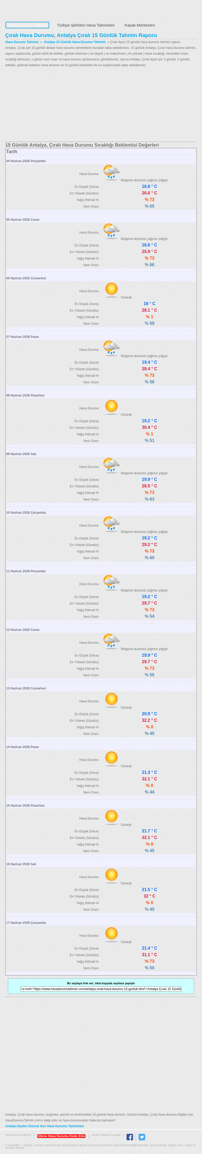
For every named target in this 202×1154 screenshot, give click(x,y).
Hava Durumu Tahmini (38, 9)
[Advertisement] (101, 105)
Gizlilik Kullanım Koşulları (106, 1135)
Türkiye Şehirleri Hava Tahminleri (86, 25)
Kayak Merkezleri (140, 25)
